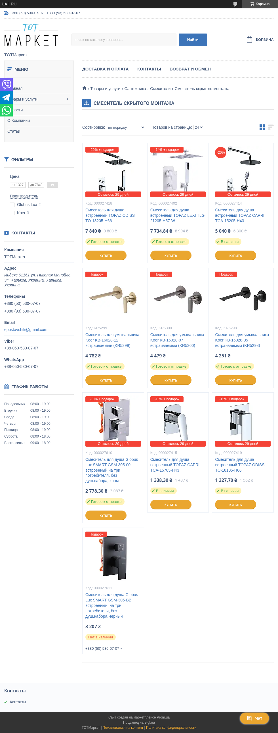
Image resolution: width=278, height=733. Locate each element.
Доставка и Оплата (105, 69)
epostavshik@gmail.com (25, 329)
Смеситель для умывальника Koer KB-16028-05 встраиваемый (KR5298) (242, 340)
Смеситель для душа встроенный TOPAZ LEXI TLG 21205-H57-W (177, 215)
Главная (14, 88)
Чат (254, 718)
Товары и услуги (22, 99)
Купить (106, 255)
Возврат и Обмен (190, 69)
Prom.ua (163, 717)
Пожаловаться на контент (123, 728)
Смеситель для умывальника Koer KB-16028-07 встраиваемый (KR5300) (177, 340)
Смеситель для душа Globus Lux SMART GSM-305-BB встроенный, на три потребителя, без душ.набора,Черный (111, 605)
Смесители (160, 88)
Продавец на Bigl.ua (139, 722)
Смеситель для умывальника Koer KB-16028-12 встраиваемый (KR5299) (112, 340)
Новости (15, 110)
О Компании (18, 120)
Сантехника (135, 88)
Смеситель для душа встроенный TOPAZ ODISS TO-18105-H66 (239, 464)
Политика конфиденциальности (171, 728)
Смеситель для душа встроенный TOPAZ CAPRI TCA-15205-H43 (239, 215)
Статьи (13, 131)
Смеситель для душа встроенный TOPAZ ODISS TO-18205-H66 (110, 215)
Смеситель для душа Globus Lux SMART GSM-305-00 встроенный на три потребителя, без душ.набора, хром (111, 470)
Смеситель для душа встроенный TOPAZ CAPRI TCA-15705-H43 (174, 464)
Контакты (149, 69)
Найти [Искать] (193, 40)
